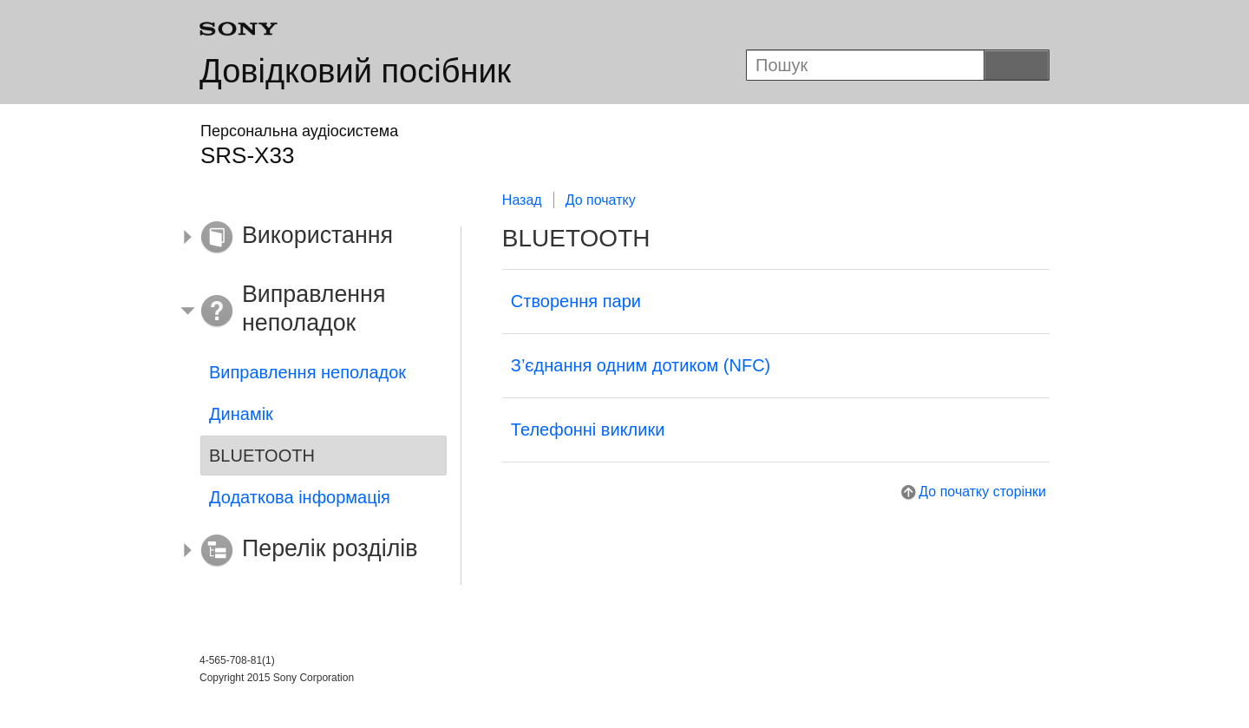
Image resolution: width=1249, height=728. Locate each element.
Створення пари (576, 301)
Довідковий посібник (355, 71)
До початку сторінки (982, 491)
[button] (310, 238)
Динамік (241, 413)
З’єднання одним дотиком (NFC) (640, 365)
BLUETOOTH (262, 455)
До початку (601, 200)
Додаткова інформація (299, 497)
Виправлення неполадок (307, 372)
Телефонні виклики (588, 429)
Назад (522, 200)
